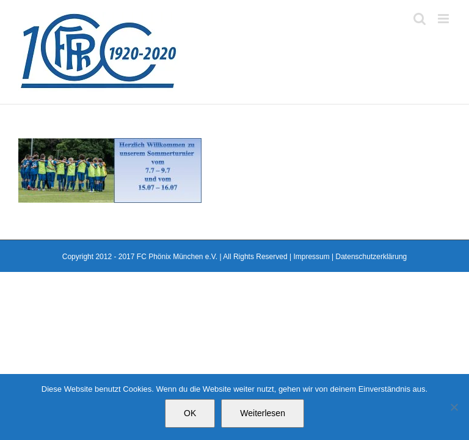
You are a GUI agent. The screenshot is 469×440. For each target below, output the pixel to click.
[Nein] (454, 407)
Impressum (311, 256)
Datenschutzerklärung (371, 256)
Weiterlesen (262, 413)
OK (190, 413)
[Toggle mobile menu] (444, 18)
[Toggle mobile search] (419, 18)
